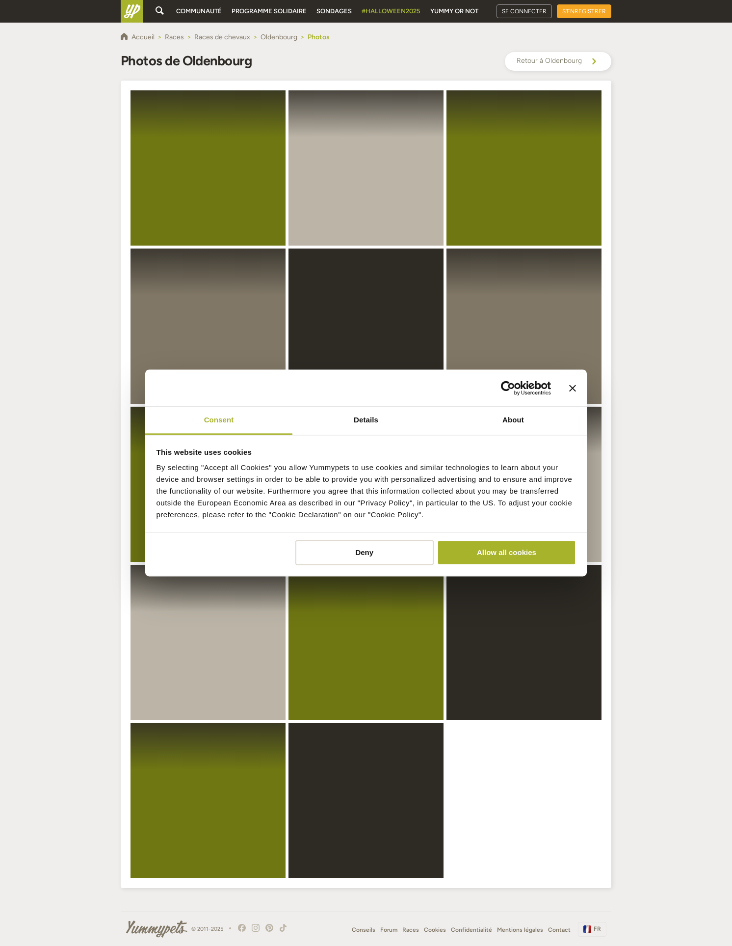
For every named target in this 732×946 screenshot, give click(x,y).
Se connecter (524, 11)
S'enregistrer (584, 11)
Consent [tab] (219, 420)
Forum (388, 929)
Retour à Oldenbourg (558, 61)
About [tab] (513, 420)
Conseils (363, 929)
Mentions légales (520, 929)
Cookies (435, 929)
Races (410, 929)
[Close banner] (572, 388)
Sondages (334, 11)
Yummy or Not (454, 11)
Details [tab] (366, 420)
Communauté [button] (199, 11)
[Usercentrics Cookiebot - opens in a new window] (508, 388)
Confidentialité (471, 929)
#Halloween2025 (391, 11)
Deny (364, 552)
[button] (208, 168)
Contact (559, 929)
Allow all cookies (506, 552)
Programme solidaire (269, 11)
